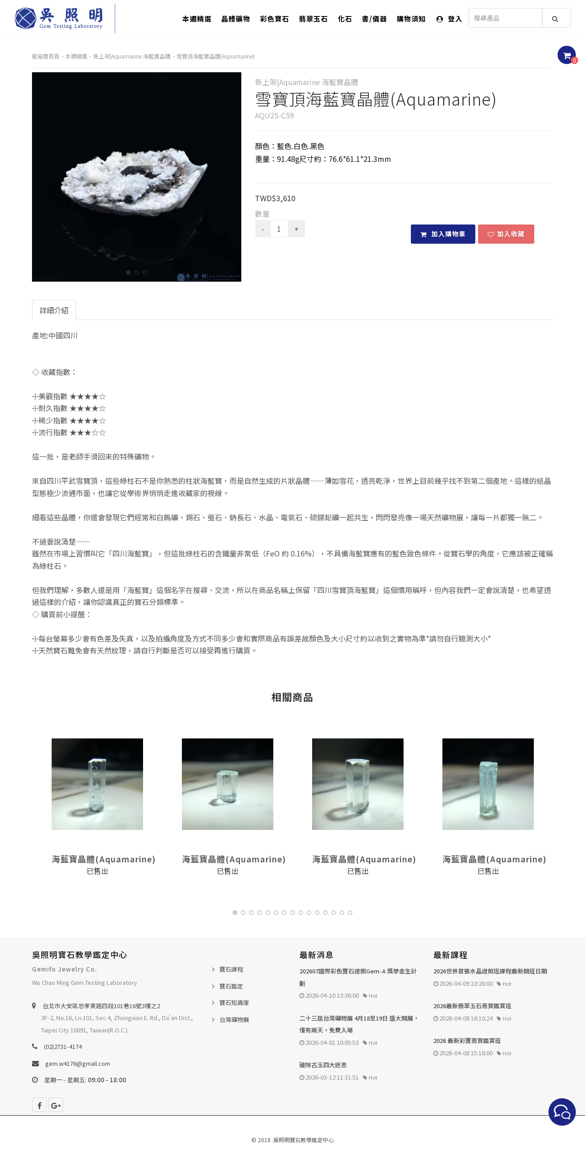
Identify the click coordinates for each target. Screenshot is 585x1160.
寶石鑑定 (231, 986)
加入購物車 (443, 233)
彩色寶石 (274, 18)
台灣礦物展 (234, 1019)
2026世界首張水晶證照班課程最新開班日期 (490, 971)
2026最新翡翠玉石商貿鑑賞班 (472, 1005)
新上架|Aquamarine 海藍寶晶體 (131, 56)
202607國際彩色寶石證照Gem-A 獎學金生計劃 (358, 977)
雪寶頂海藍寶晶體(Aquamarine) (215, 56)
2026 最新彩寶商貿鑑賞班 (467, 1040)
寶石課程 (231, 969)
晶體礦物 (235, 18)
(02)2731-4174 (63, 1046)
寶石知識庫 (234, 1002)
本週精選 (197, 18)
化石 (345, 18)
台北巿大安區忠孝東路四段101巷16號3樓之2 (101, 1005)
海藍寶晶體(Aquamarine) (104, 859)
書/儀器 (374, 18)
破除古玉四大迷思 (323, 1064)
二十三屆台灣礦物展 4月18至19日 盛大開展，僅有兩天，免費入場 (359, 1024)
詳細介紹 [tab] (54, 310)
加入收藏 (506, 233)
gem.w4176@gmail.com (77, 1063)
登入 (449, 18)
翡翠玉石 (313, 18)
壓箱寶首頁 (45, 56)
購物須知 (411, 18)
